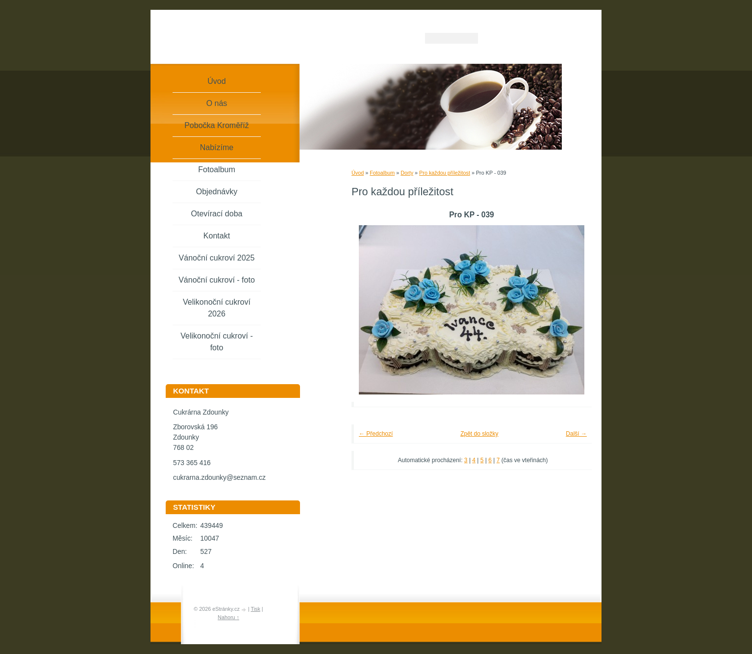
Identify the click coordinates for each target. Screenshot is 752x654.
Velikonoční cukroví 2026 (217, 308)
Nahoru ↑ (228, 617)
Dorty (407, 173)
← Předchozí (376, 433)
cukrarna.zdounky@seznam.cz (219, 477)
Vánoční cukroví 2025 (217, 258)
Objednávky (217, 191)
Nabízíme (216, 147)
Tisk (255, 609)
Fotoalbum (382, 173)
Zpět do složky (479, 433)
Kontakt (216, 236)
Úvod (357, 173)
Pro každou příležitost (444, 173)
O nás (216, 103)
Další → (576, 433)
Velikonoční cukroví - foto (216, 342)
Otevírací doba (217, 213)
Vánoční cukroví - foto (216, 280)
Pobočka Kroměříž (216, 125)
